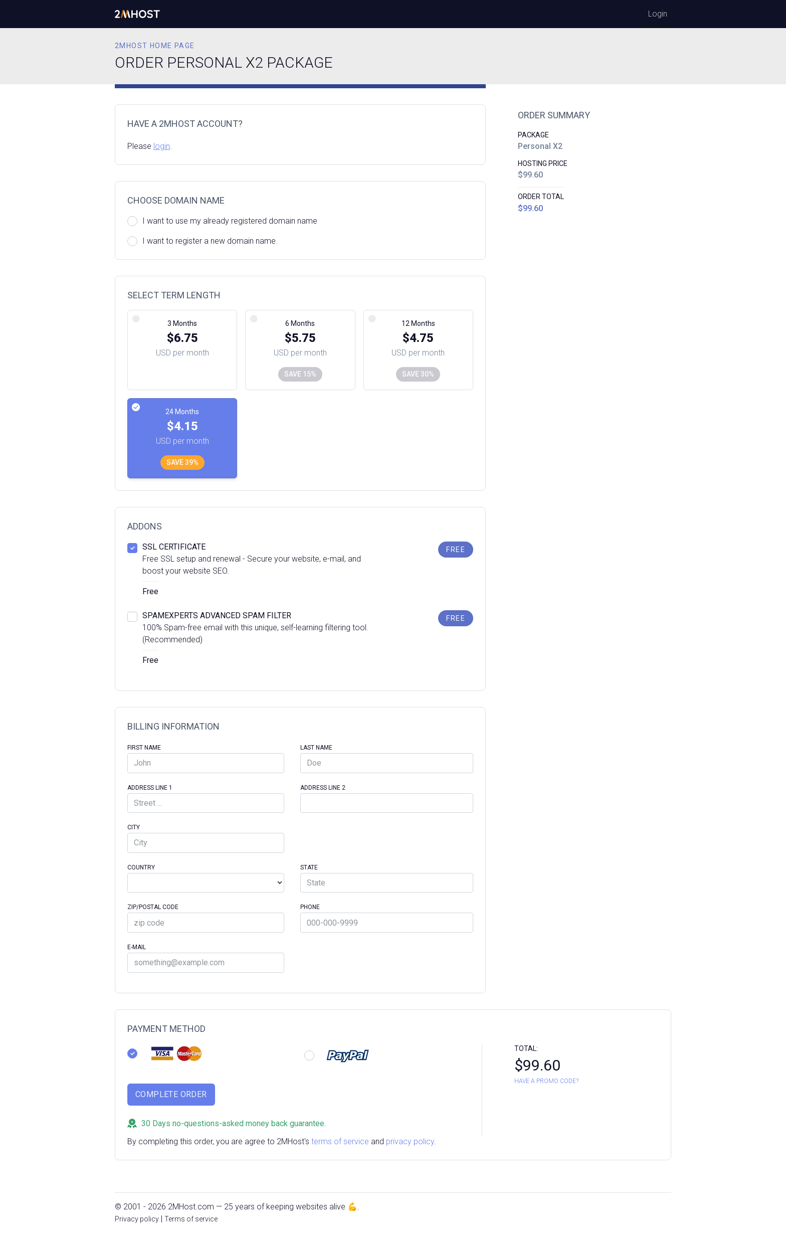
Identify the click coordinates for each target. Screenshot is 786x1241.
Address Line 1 (149, 787)
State (309, 867)
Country (141, 867)
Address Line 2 (322, 787)
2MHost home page (154, 46)
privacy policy (410, 1141)
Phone (310, 907)
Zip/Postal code (152, 907)
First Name (144, 747)
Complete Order (171, 1094)
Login (657, 14)
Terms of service (191, 1219)
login (161, 146)
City (133, 827)
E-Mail (136, 947)
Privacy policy (137, 1219)
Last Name (316, 747)
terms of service (340, 1141)
